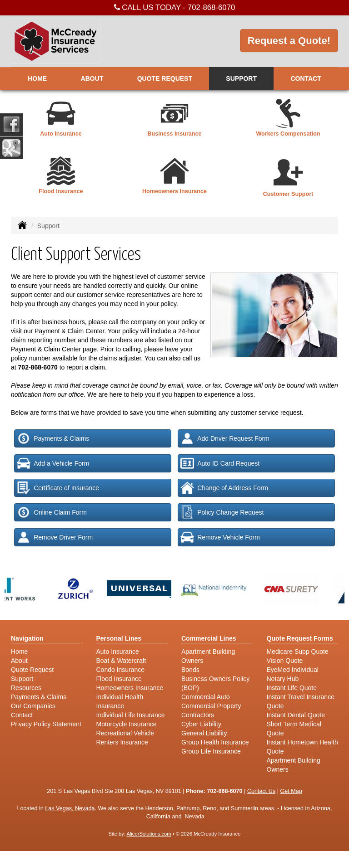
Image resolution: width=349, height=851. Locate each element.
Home (37, 78)
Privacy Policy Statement (46, 724)
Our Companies (33, 706)
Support (22, 678)
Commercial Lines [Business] (208, 638)
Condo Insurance (120, 669)
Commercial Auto (205, 696)
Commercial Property (211, 706)
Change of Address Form (224, 488)
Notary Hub (283, 678)
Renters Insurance (122, 742)
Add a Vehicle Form (53, 463)
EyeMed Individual (293, 669)
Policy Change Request (222, 512)
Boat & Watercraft (121, 660)
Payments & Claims (53, 438)
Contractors (197, 715)
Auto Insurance (117, 651)
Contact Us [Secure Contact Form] (261, 791)
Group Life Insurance (211, 751)
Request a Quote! (289, 40)
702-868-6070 (211, 7)
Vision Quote (285, 660)
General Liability (204, 733)
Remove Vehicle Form (220, 537)
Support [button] (241, 78)
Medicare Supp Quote (298, 651)
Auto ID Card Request (219, 463)
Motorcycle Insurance (126, 724)
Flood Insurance (119, 678)
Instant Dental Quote (296, 715)
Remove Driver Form (55, 537)
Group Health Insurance (215, 742)
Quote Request (32, 669)
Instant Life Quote (292, 687)
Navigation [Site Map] (27, 638)
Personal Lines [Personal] (119, 638)
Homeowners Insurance (130, 687)
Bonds (190, 669)
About (92, 78)
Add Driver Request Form (224, 438)
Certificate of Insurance (58, 488)
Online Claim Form (52, 512)
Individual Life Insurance (130, 715)
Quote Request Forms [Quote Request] (300, 638)
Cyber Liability (201, 724)
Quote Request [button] (164, 78)
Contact (305, 78)
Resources (26, 687)
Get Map (291, 791)
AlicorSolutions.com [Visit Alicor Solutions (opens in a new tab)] (148, 833)
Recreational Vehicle (125, 733)
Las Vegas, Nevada (70, 808)
